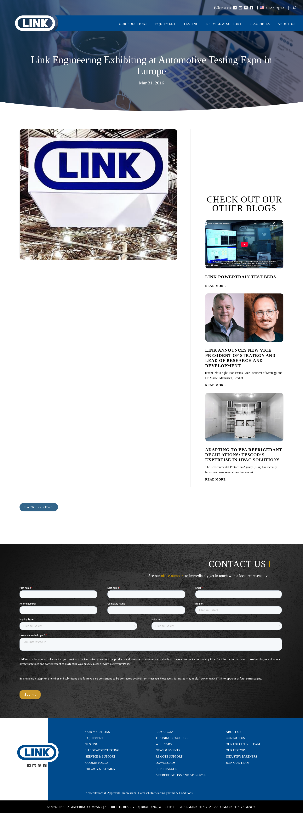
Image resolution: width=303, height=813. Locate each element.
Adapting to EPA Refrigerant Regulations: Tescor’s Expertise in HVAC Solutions (243, 454)
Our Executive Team (243, 744)
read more (215, 285)
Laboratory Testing (102, 750)
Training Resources (172, 738)
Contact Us (235, 738)
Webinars (164, 744)
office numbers (172, 576)
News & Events (168, 750)
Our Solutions (133, 24)
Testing (191, 24)
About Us (286, 24)
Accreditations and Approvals (181, 775)
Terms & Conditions (179, 793)
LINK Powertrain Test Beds (240, 276)
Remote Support (169, 756)
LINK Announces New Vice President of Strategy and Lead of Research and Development (240, 358)
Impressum (129, 793)
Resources (259, 24)
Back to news (38, 507)
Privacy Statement (101, 768)
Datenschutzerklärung (151, 793)
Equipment (165, 24)
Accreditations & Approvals (102, 793)
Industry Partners (241, 756)
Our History (236, 750)
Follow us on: (222, 7)
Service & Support (224, 24)
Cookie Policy (97, 762)
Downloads (165, 762)
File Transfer (167, 768)
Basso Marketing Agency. (234, 807)
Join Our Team (237, 762)
